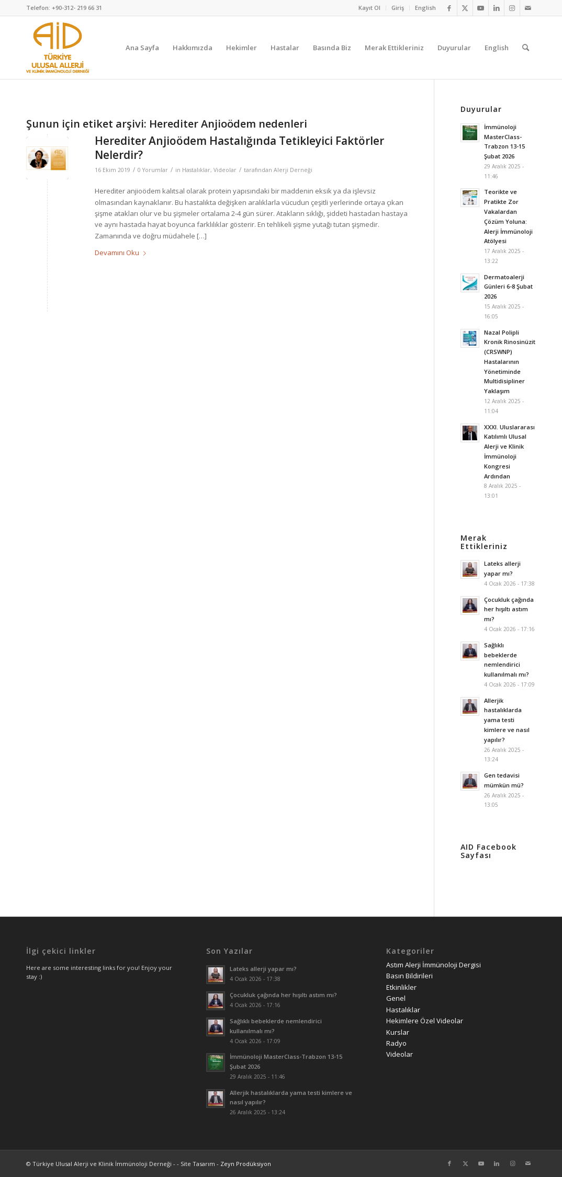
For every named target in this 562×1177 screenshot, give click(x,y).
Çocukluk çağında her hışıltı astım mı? (509, 609)
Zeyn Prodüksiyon (245, 1164)
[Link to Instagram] (512, 8)
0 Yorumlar (153, 170)
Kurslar (397, 1032)
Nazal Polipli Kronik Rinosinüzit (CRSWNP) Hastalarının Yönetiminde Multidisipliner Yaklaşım (509, 361)
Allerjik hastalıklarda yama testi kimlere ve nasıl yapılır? (507, 720)
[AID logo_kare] (57, 47)
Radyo (396, 1043)
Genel (396, 998)
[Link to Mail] (528, 8)
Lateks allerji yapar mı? (263, 969)
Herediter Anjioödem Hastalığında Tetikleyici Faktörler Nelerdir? (239, 147)
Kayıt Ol (369, 8)
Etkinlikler (401, 987)
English (425, 8)
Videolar (225, 170)
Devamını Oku (122, 252)
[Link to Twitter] (465, 8)
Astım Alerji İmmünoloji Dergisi (433, 964)
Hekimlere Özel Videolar (424, 1020)
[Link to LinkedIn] (496, 8)
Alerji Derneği (293, 170)
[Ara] (525, 47)
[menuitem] (369, 7)
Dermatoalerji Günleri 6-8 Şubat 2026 (508, 287)
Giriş (397, 8)
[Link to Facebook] (449, 8)
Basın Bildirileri (409, 975)
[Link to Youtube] (480, 8)
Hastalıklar (196, 170)
